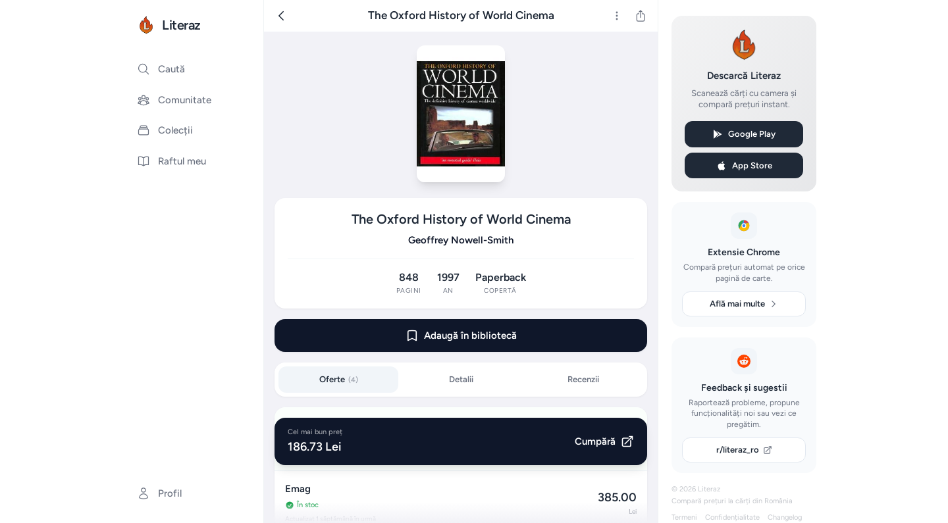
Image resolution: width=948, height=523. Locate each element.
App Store (744, 166)
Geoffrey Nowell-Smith (461, 240)
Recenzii (583, 379)
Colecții (165, 130)
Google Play (744, 134)
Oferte (338, 379)
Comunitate (174, 100)
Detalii (461, 379)
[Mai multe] (617, 16)
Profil (159, 493)
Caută (161, 69)
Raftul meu (171, 161)
